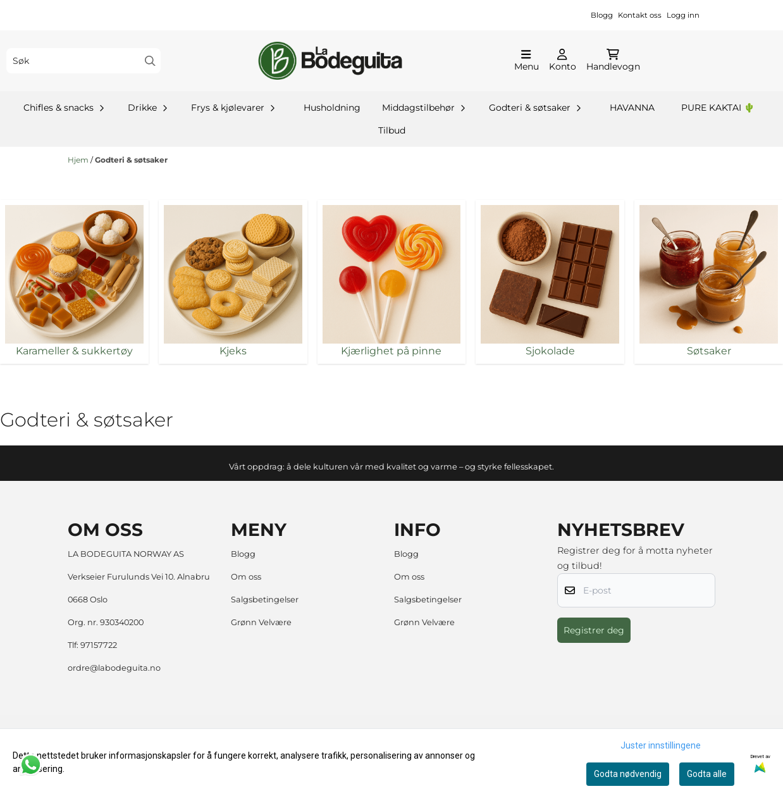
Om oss (246, 576)
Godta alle (707, 774)
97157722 (98, 645)
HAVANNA (632, 107)
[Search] (150, 61)
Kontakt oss (640, 15)
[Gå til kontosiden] (562, 61)
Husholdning (332, 107)
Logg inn (683, 15)
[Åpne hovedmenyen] (526, 61)
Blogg (602, 15)
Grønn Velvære (261, 622)
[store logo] (330, 61)
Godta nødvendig (628, 774)
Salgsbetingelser (265, 599)
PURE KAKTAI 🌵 (718, 107)
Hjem (79, 160)
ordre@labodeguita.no (114, 668)
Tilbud (391, 130)
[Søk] (83, 60)
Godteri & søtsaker (131, 160)
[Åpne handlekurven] (613, 61)
